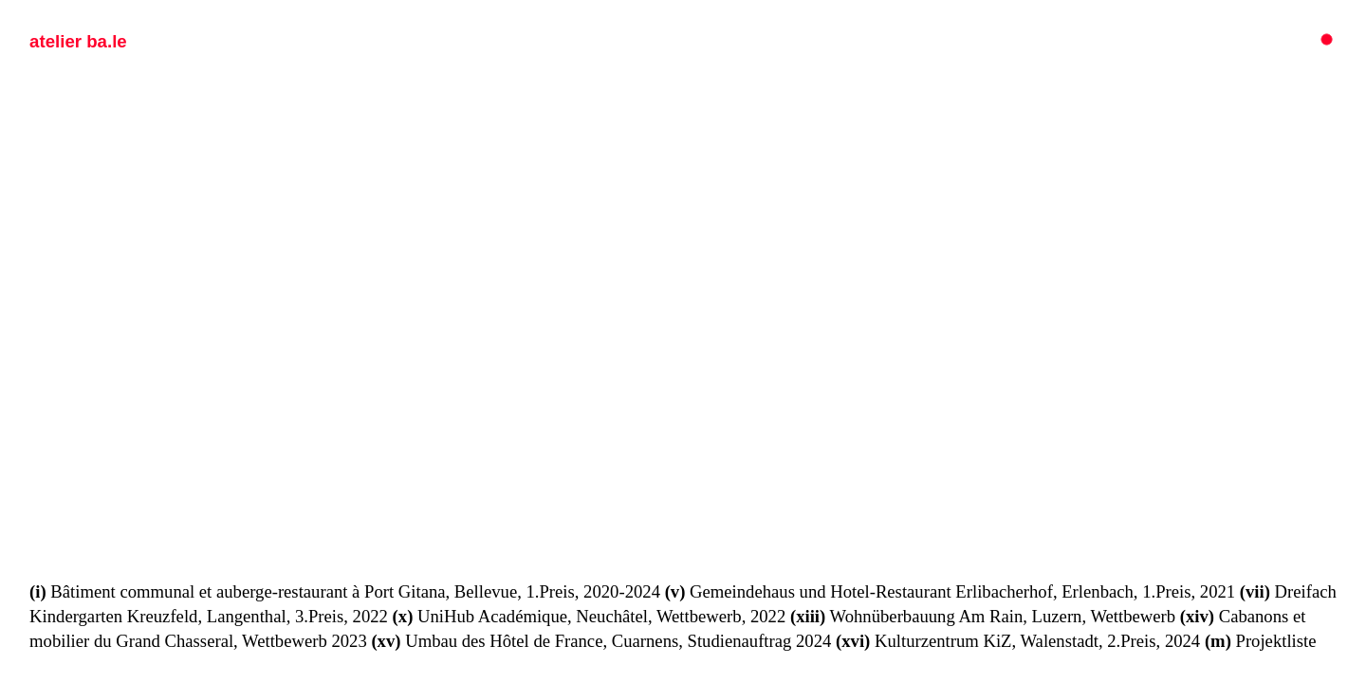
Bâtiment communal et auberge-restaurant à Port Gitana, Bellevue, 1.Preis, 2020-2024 (344, 591)
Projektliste (1261, 641)
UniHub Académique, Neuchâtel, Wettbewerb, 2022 (589, 616)
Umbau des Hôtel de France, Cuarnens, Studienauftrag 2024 (601, 641)
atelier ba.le (78, 41)
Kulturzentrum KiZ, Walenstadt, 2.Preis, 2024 (1018, 641)
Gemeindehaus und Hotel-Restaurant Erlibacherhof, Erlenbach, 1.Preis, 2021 (950, 591)
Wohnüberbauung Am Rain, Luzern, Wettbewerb (982, 616)
